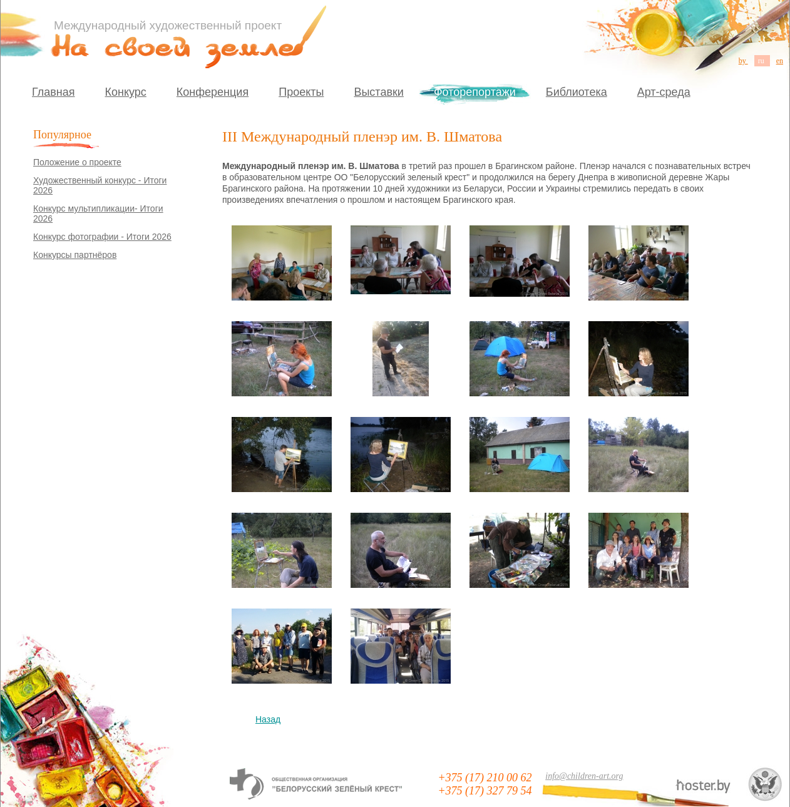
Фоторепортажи (475, 92)
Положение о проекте (77, 162)
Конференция (213, 92)
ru (762, 60)
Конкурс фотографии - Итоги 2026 (102, 237)
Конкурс (125, 92)
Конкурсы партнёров (74, 255)
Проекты (301, 92)
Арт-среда (663, 92)
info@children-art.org (584, 776)
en (779, 60)
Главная (53, 92)
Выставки (379, 92)
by (743, 60)
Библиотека (576, 92)
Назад (267, 719)
